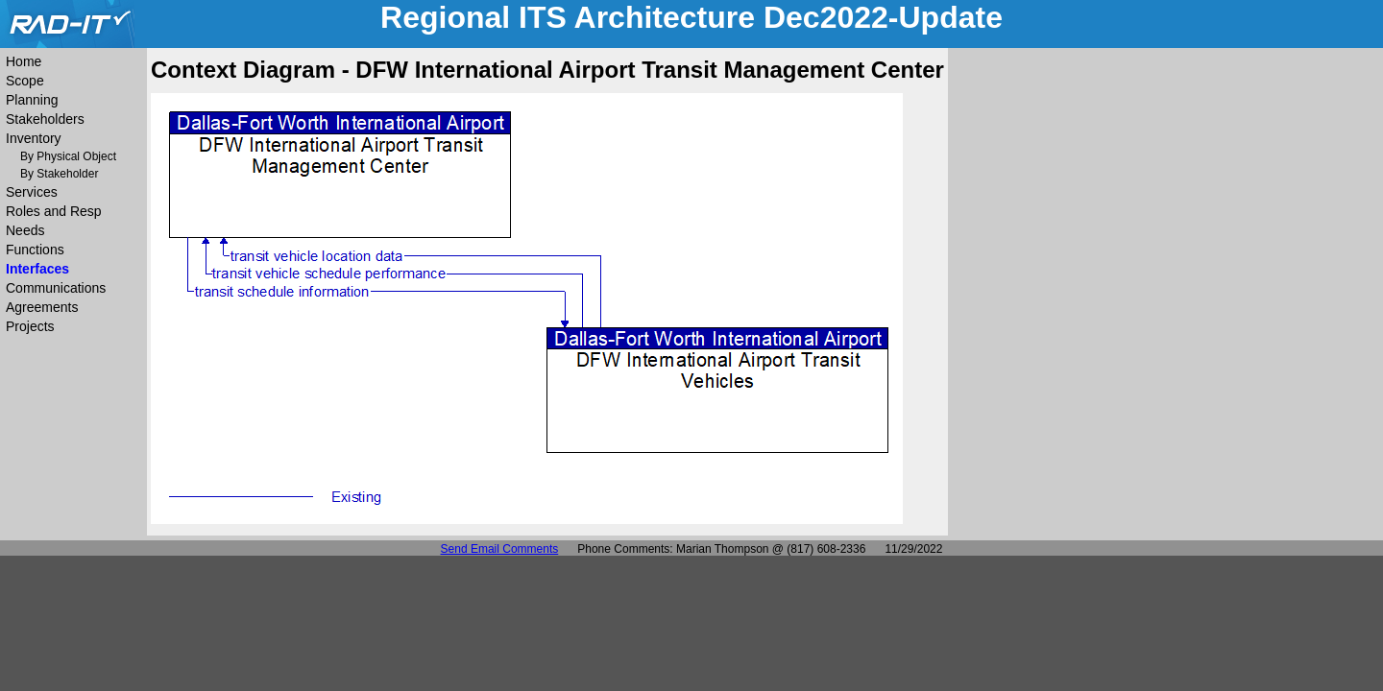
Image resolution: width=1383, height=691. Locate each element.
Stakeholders (45, 119)
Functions (35, 249)
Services (32, 192)
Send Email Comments (500, 549)
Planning (32, 99)
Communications (56, 288)
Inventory (33, 138)
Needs (25, 230)
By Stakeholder (59, 173)
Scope (25, 80)
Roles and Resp (54, 211)
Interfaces (37, 268)
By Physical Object (68, 156)
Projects (30, 326)
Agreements (42, 307)
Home (23, 61)
